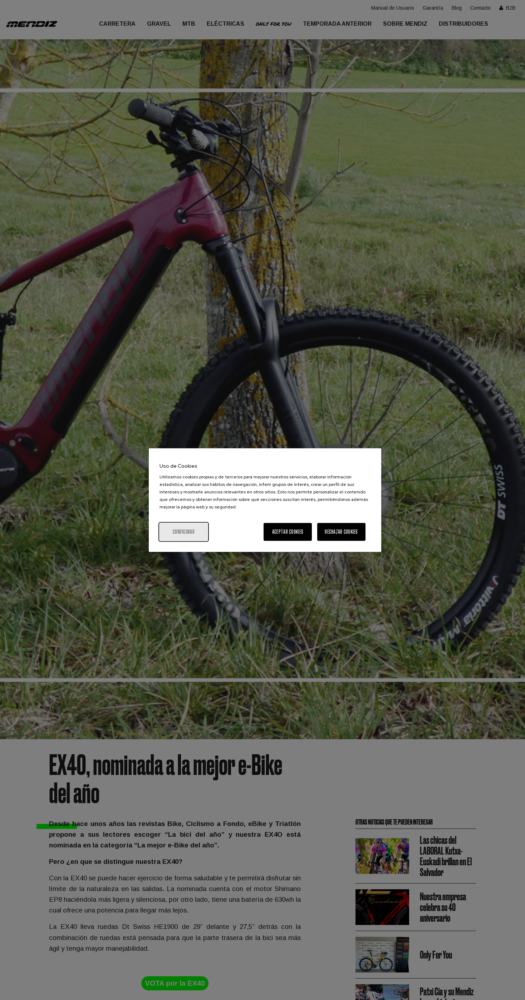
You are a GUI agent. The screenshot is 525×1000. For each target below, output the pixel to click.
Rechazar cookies (341, 532)
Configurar (184, 532)
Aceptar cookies (287, 532)
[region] (265, 500)
